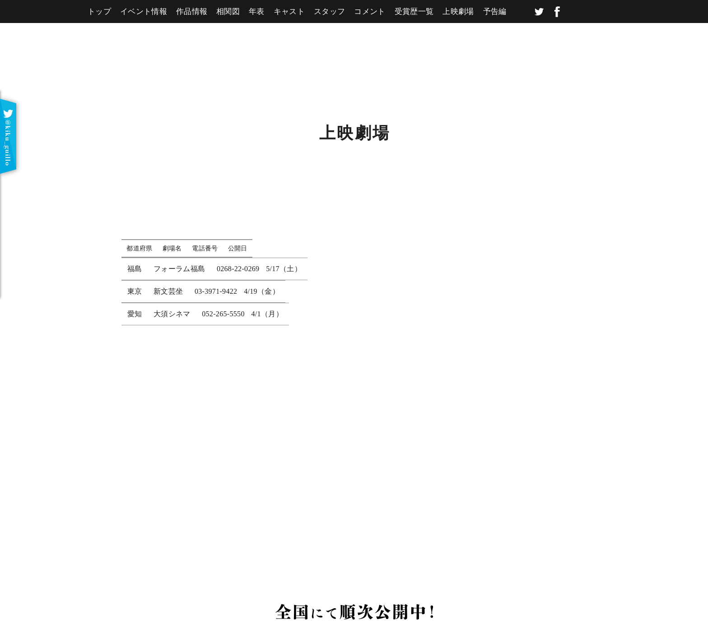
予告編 (495, 11)
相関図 (228, 11)
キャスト (289, 11)
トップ (99, 11)
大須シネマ (172, 314)
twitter (539, 11)
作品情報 (191, 11)
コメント (369, 11)
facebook (557, 11)
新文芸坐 (168, 291)
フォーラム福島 (179, 269)
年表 (257, 11)
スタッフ (329, 11)
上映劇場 (458, 11)
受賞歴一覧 (414, 11)
